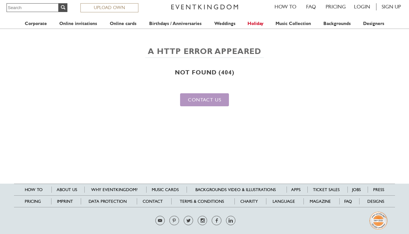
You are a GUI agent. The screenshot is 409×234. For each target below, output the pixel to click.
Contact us (204, 99)
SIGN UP (391, 7)
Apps (296, 189)
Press (378, 189)
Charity (249, 201)
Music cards (165, 189)
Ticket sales (326, 189)
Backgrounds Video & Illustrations (235, 189)
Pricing (336, 7)
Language (284, 201)
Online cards (123, 23)
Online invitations (78, 23)
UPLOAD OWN (109, 7)
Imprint (65, 201)
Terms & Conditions (202, 201)
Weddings (224, 23)
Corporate (36, 23)
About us (67, 189)
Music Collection (293, 23)
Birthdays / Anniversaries (175, 23)
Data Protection (108, 201)
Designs (375, 201)
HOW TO (285, 7)
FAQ (311, 7)
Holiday (255, 23)
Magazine (320, 201)
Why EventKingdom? (114, 189)
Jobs (356, 189)
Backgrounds (337, 23)
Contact (153, 201)
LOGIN (362, 7)
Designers (373, 23)
